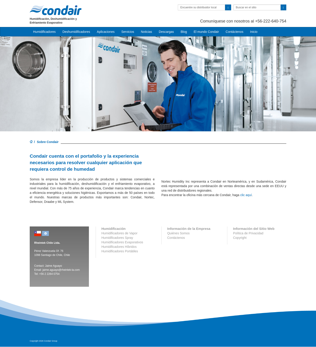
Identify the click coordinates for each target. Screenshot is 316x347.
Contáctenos (235, 32)
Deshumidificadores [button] (76, 32)
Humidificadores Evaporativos (122, 242)
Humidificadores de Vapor (120, 233)
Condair (55, 10)
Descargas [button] (166, 32)
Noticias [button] (146, 32)
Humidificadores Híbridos (119, 246)
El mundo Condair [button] (206, 32)
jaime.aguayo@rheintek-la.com (61, 269)
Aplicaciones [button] (106, 32)
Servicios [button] (127, 32)
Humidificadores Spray (117, 238)
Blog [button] (184, 32)
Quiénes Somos (178, 233)
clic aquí (246, 195)
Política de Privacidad (248, 233)
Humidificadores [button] (44, 32)
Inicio (253, 32)
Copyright (239, 238)
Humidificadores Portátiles (120, 251)
